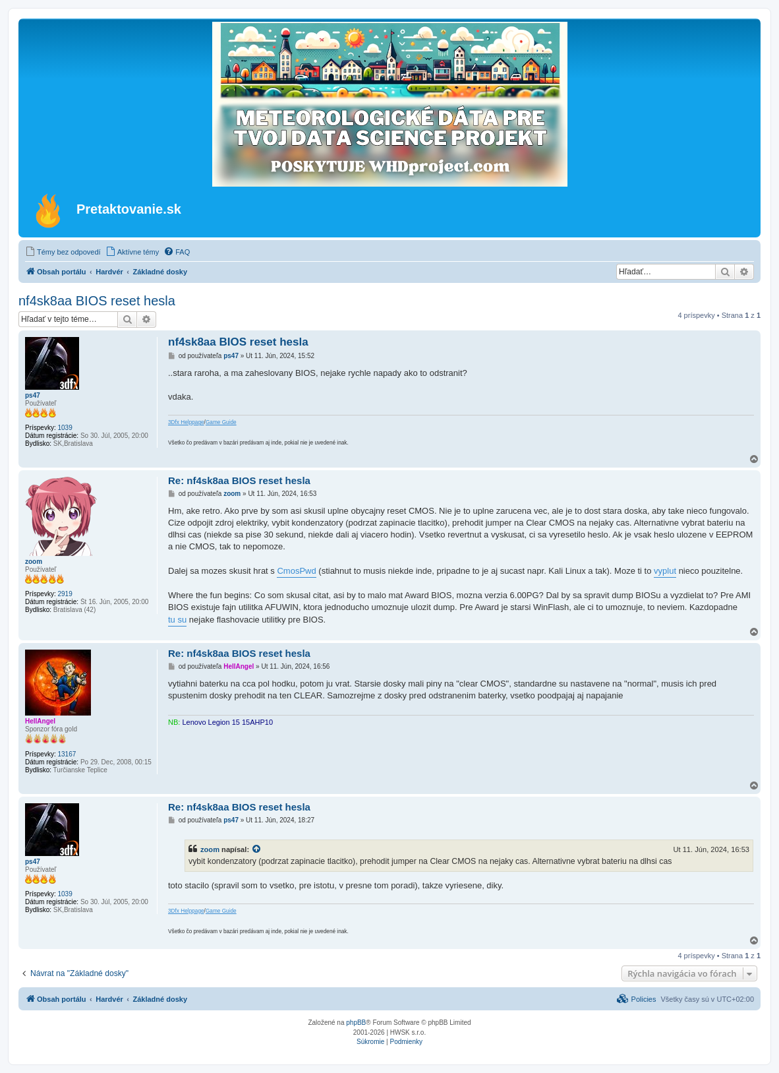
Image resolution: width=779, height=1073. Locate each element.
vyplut (665, 571)
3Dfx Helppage (186, 422)
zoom (33, 561)
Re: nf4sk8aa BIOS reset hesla (239, 480)
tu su (177, 620)
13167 (66, 754)
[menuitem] (63, 252)
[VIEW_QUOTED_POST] (257, 849)
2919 (64, 594)
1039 (64, 427)
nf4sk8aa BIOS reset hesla (96, 300)
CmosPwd (296, 571)
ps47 (32, 395)
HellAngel (40, 721)
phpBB (356, 1022)
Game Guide (221, 422)
